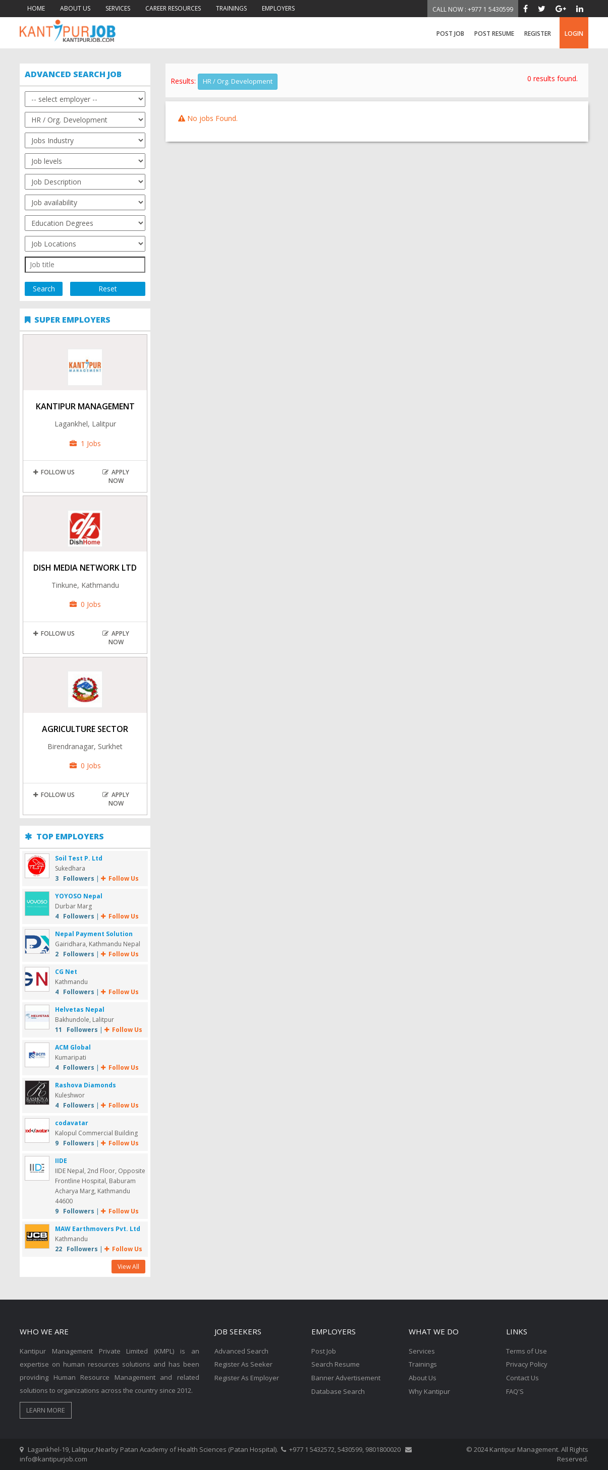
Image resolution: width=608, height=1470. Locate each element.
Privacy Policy (526, 1364)
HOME (36, 8)
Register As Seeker (243, 1364)
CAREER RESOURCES (173, 8)
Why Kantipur (429, 1390)
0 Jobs (85, 604)
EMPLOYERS (278, 8)
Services (422, 1351)
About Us (422, 1377)
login (574, 33)
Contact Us (522, 1377)
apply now (115, 476)
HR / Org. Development (237, 81)
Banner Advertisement (345, 1377)
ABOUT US (75, 8)
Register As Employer (246, 1377)
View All (128, 1266)
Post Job (450, 33)
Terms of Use (526, 1351)
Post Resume (494, 33)
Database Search (338, 1390)
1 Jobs (85, 443)
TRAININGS (231, 8)
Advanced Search (241, 1351)
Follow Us (54, 472)
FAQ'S (515, 1390)
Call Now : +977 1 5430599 (472, 9)
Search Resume (335, 1364)
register (537, 33)
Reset (107, 288)
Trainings (423, 1364)
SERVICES (117, 8)
